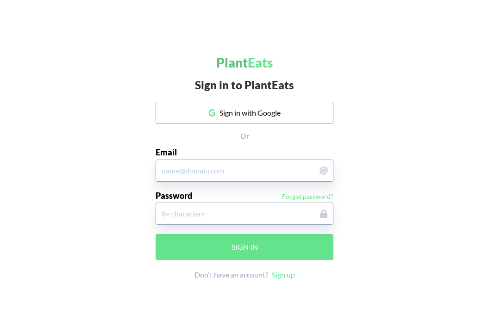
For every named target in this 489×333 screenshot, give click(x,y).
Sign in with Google (244, 112)
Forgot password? (307, 196)
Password (174, 196)
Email (166, 152)
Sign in (245, 246)
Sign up (283, 274)
